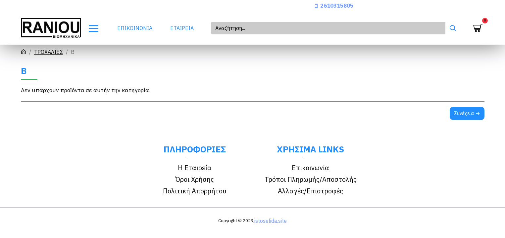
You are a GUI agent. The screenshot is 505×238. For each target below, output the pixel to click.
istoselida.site (270, 221)
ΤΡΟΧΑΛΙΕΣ (48, 52)
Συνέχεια (464, 113)
